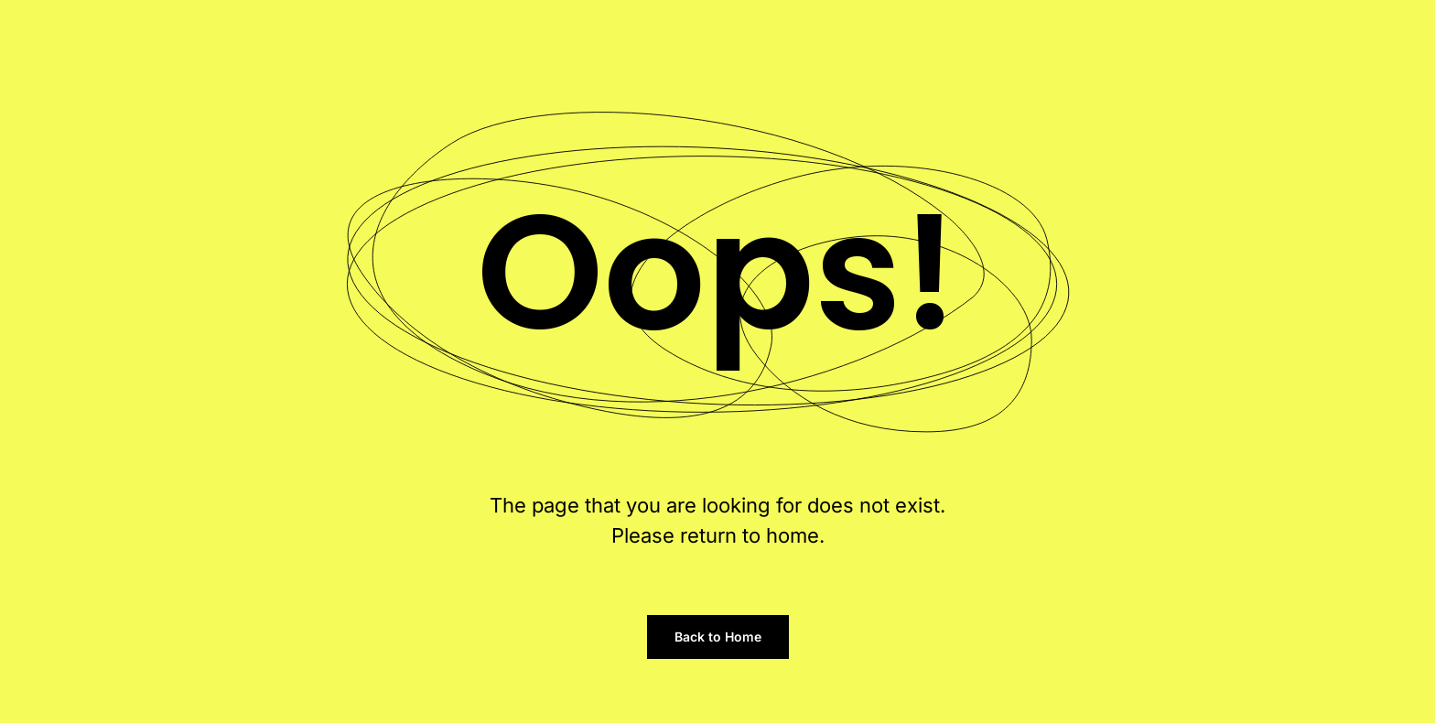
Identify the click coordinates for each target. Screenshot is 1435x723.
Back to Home (717, 636)
